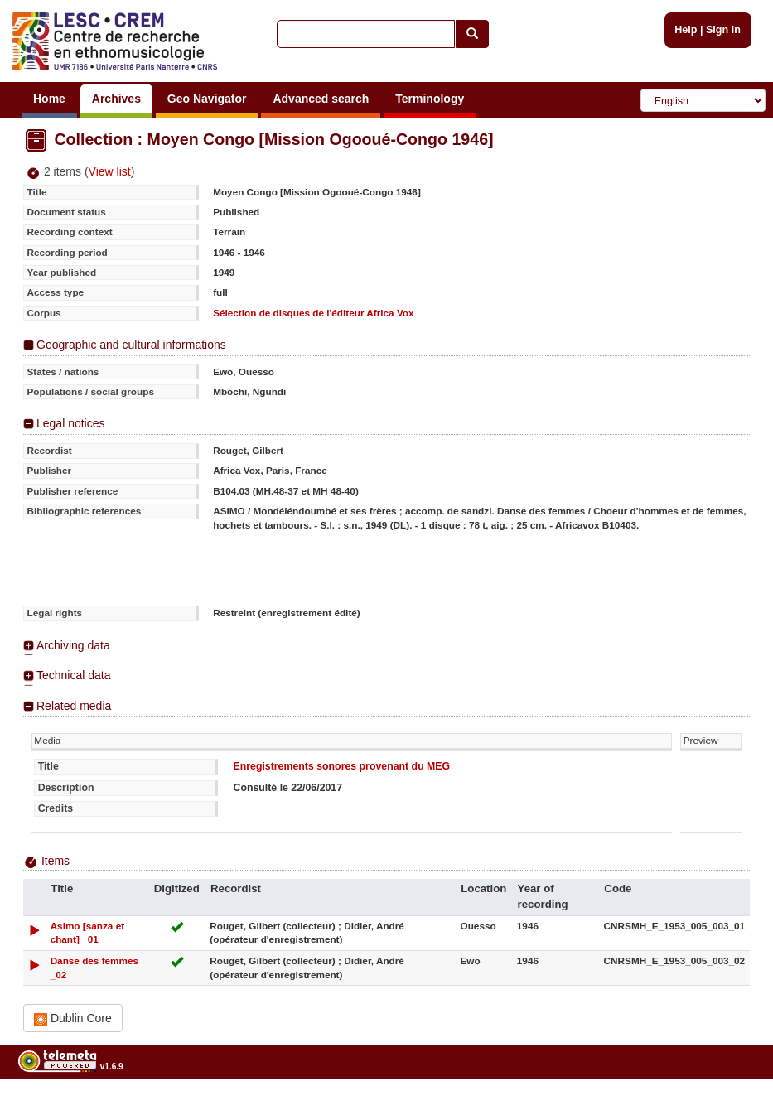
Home (49, 98)
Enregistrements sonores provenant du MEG (341, 766)
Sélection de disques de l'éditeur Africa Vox (313, 312)
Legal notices (70, 423)
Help (685, 30)
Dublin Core (73, 1018)
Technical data (73, 675)
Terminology (429, 98)
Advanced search (321, 98)
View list (110, 171)
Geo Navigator (207, 98)
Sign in (723, 30)
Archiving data (73, 645)
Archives (116, 98)
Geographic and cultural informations (131, 344)
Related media (73, 705)
